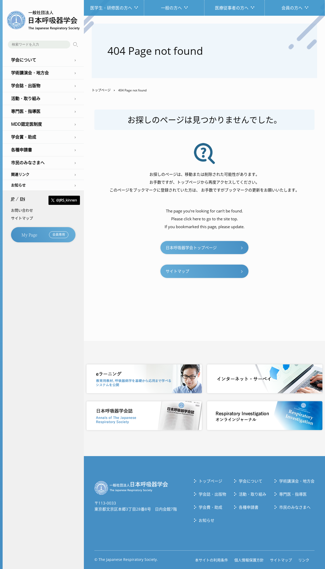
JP (12, 199)
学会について (250, 481)
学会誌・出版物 (212, 494)
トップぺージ (210, 481)
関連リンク (20, 174)
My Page (44, 234)
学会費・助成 (210, 507)
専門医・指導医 (293, 494)
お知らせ (18, 185)
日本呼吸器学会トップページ (191, 247)
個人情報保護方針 (249, 559)
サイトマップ (22, 218)
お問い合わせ (22, 210)
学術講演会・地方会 (297, 481)
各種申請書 (248, 507)
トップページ (101, 90)
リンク (303, 559)
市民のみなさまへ (295, 507)
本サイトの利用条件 (211, 559)
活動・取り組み (252, 494)
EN (22, 199)
